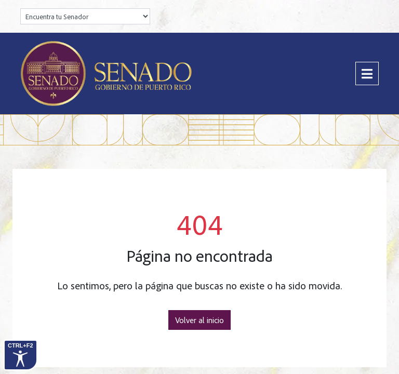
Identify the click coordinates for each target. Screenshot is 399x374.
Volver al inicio (199, 320)
